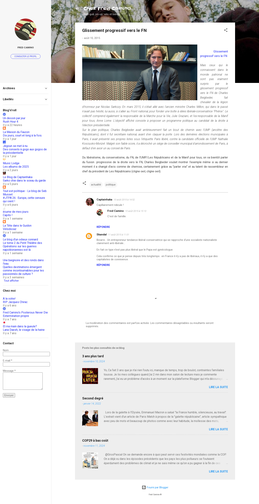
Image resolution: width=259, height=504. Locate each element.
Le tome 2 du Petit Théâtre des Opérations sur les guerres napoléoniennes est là (22, 246)
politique (111, 184)
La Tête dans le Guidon (17, 225)
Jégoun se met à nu (15, 146)
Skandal (102, 234)
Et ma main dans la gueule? (20, 326)
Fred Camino (115, 211)
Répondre (103, 227)
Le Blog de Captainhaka (17, 177)
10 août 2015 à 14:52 (124, 199)
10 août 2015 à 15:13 (135, 211)
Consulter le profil (25, 56)
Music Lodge (11, 163)
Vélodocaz (9, 229)
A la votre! (9, 298)
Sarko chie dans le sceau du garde (24, 180)
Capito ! (8, 215)
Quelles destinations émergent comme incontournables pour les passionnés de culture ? (23, 270)
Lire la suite (218, 387)
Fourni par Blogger (155, 487)
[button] (226, 31)
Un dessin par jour (14, 118)
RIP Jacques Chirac (15, 302)
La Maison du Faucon (16, 132)
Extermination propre (16, 316)
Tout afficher (11, 280)
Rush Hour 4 (10, 121)
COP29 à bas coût (95, 440)
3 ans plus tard (93, 356)
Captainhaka (104, 199)
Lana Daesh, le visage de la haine (24, 329)
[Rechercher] (233, 9)
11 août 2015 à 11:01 (118, 234)
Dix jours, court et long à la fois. (22, 135)
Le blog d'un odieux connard (20, 239)
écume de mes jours (15, 211)
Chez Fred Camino (107, 9)
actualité (96, 184)
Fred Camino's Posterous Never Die (25, 312)
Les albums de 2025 (16, 166)
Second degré (92, 398)
